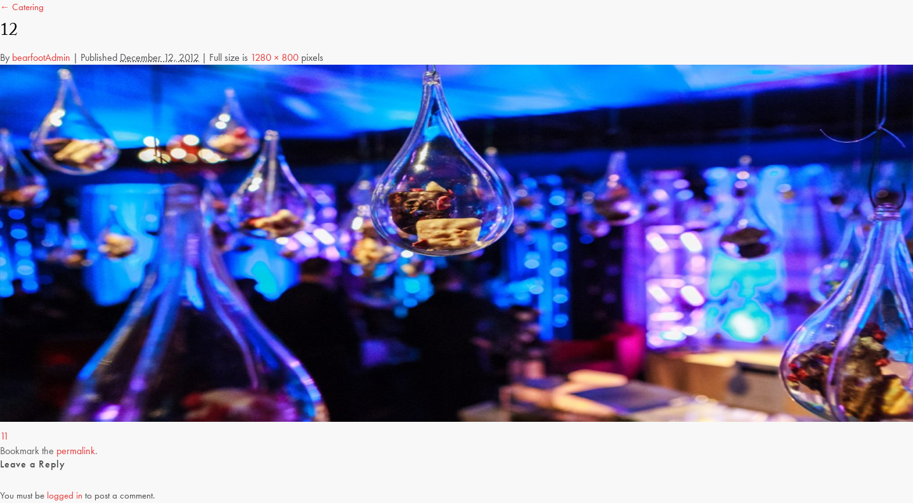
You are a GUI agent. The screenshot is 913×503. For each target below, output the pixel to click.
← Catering (22, 7)
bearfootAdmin (41, 57)
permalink (75, 450)
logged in (64, 495)
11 (4, 436)
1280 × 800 (274, 57)
